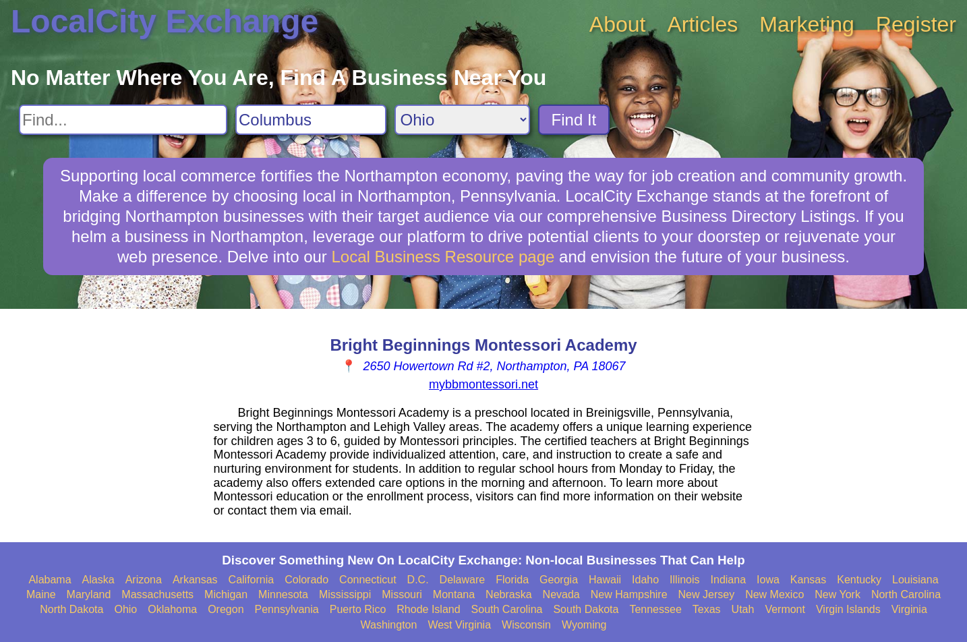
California (251, 579)
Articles (702, 24)
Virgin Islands (848, 609)
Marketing (806, 24)
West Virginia (459, 625)
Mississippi (345, 594)
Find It (574, 120)
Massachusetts (157, 594)
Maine (41, 594)
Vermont (785, 609)
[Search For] (123, 120)
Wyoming (584, 625)
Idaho (645, 579)
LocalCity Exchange (164, 21)
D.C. (418, 579)
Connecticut (368, 579)
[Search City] (310, 120)
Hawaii (605, 579)
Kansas (808, 579)
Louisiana (915, 579)
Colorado (306, 579)
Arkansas (195, 579)
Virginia (909, 609)
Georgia (558, 579)
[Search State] (462, 120)
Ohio (125, 609)
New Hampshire (629, 594)
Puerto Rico (358, 609)
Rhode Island (428, 609)
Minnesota (283, 594)
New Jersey (706, 594)
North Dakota (71, 609)
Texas (707, 609)
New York (837, 594)
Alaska (98, 579)
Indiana (728, 579)
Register (916, 24)
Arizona (143, 579)
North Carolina (906, 594)
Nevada (561, 594)
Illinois (684, 579)
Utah (743, 609)
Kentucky (859, 579)
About (617, 24)
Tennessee (655, 609)
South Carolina (507, 609)
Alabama (49, 579)
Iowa (768, 579)
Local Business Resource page (443, 256)
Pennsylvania (287, 609)
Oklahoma (172, 609)
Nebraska (508, 594)
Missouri (402, 594)
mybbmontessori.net (483, 384)
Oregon (225, 609)
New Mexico (774, 594)
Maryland (89, 594)
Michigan (225, 594)
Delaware (463, 579)
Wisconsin (526, 625)
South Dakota (585, 609)
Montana (454, 594)
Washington (388, 625)
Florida (512, 579)
